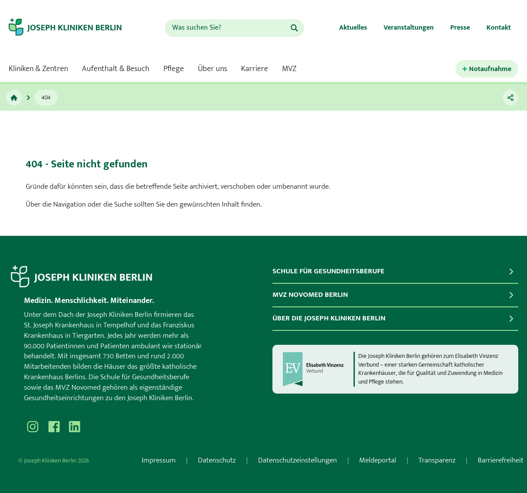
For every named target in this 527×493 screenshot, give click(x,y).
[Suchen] (294, 28)
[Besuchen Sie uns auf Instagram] (32, 426)
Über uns (212, 68)
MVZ (289, 68)
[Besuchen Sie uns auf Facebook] (53, 426)
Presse (460, 28)
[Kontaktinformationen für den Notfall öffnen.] (487, 69)
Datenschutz (217, 460)
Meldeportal (377, 460)
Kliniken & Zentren (38, 68)
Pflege (173, 68)
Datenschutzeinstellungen (297, 460)
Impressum (159, 460)
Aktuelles (353, 28)
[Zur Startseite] (73, 27)
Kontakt (498, 28)
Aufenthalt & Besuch (116, 68)
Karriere (254, 68)
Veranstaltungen (409, 28)
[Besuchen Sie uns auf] (74, 426)
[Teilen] (510, 97)
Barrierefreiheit (501, 460)
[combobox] (227, 28)
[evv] (318, 369)
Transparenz (437, 460)
